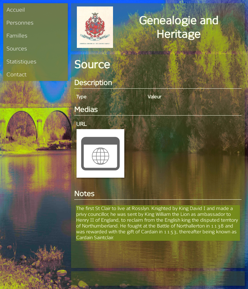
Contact (16, 74)
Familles (16, 35)
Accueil (15, 9)
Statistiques (21, 61)
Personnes (20, 22)
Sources (16, 48)
